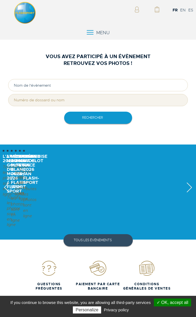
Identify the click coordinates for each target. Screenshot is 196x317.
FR (175, 10)
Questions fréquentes (49, 274)
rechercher (92, 117)
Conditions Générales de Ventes (147, 274)
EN (183, 10)
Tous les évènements (93, 239)
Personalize (87, 309)
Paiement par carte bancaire (98, 274)
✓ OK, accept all (172, 302)
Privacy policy (116, 309)
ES (190, 10)
